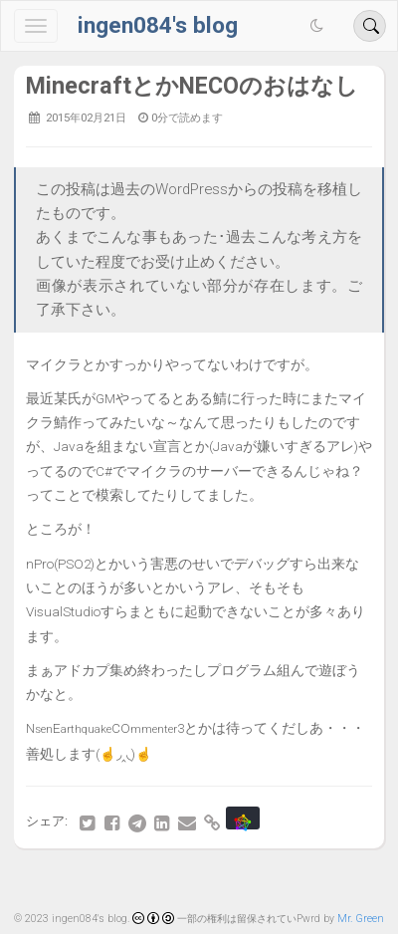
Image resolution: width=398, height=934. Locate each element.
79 (199, 883)
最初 (46, 883)
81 (277, 883)
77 (121, 883)
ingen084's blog (158, 25)
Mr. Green (360, 918)
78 (160, 883)
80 (238, 883)
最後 (352, 883)
